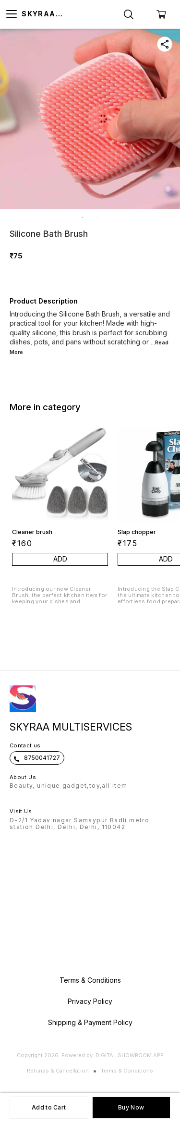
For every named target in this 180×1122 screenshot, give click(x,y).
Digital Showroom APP (130, 1055)
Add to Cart (49, 1107)
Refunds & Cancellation (58, 1070)
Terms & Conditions (127, 1070)
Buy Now (131, 1107)
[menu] (11, 14)
